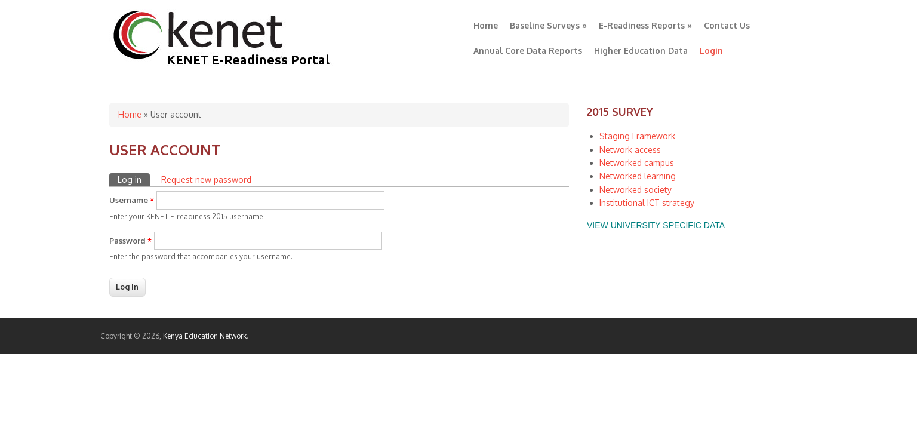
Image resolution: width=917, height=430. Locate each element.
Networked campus (636, 163)
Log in (134, 179)
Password (130, 240)
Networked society (635, 190)
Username (131, 200)
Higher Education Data (641, 50)
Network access (630, 150)
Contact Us (727, 25)
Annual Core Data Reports (527, 50)
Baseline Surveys (548, 25)
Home (485, 25)
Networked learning (637, 176)
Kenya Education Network (205, 335)
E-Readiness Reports (645, 25)
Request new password (206, 179)
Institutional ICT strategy (646, 203)
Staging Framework (637, 136)
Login (711, 50)
